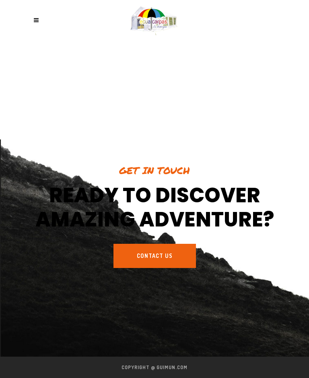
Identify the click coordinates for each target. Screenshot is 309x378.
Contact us (155, 255)
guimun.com (172, 367)
